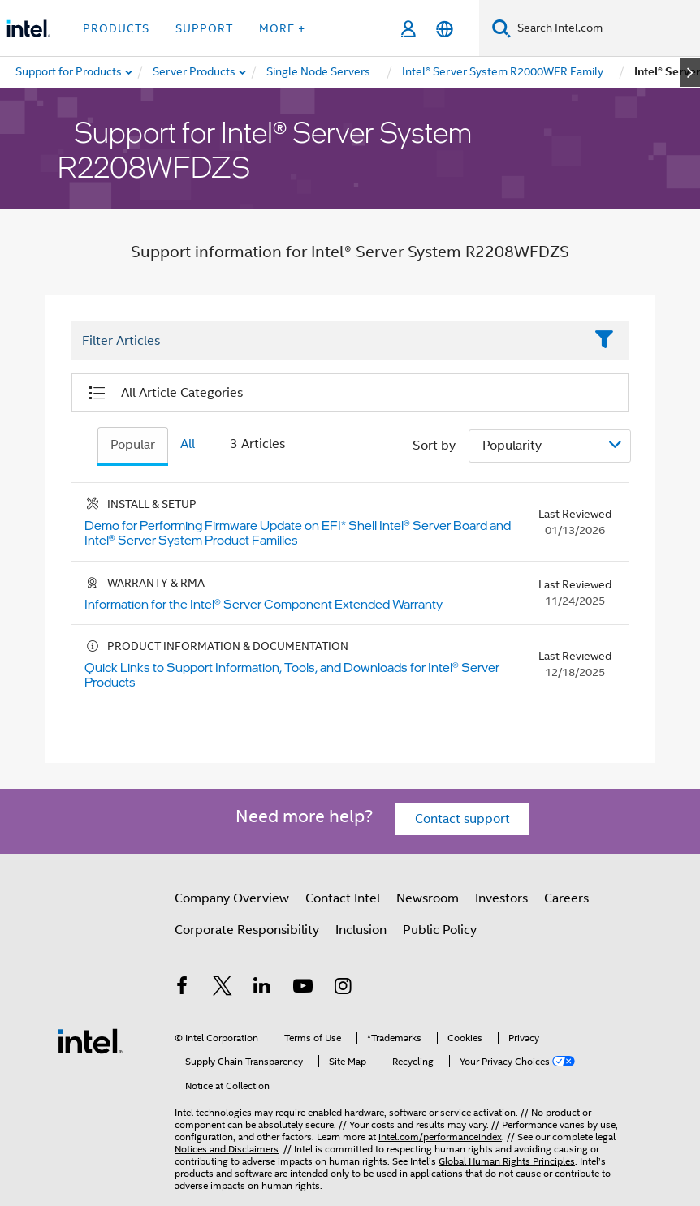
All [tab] (187, 444)
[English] (444, 29)
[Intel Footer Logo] (90, 1040)
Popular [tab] (132, 445)
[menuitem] (195, 72)
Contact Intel (342, 898)
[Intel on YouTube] (303, 988)
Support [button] (204, 28)
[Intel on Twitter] (222, 988)
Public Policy (440, 930)
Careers (566, 898)
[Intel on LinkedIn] (262, 988)
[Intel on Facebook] (182, 988)
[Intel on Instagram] (342, 988)
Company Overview (232, 898)
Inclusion (361, 930)
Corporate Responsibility (247, 930)
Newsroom (427, 898)
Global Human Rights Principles (507, 1161)
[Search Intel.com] (605, 28)
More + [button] (282, 28)
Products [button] (116, 28)
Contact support (462, 819)
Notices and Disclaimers (227, 1149)
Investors (501, 898)
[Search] (501, 28)
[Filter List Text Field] (327, 341)
